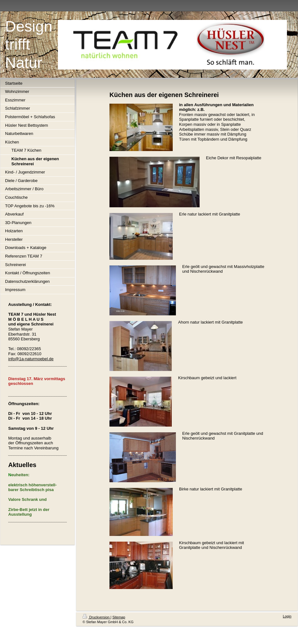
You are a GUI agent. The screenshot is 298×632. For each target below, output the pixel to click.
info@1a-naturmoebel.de (30, 358)
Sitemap (118, 617)
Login (287, 616)
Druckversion (96, 617)
